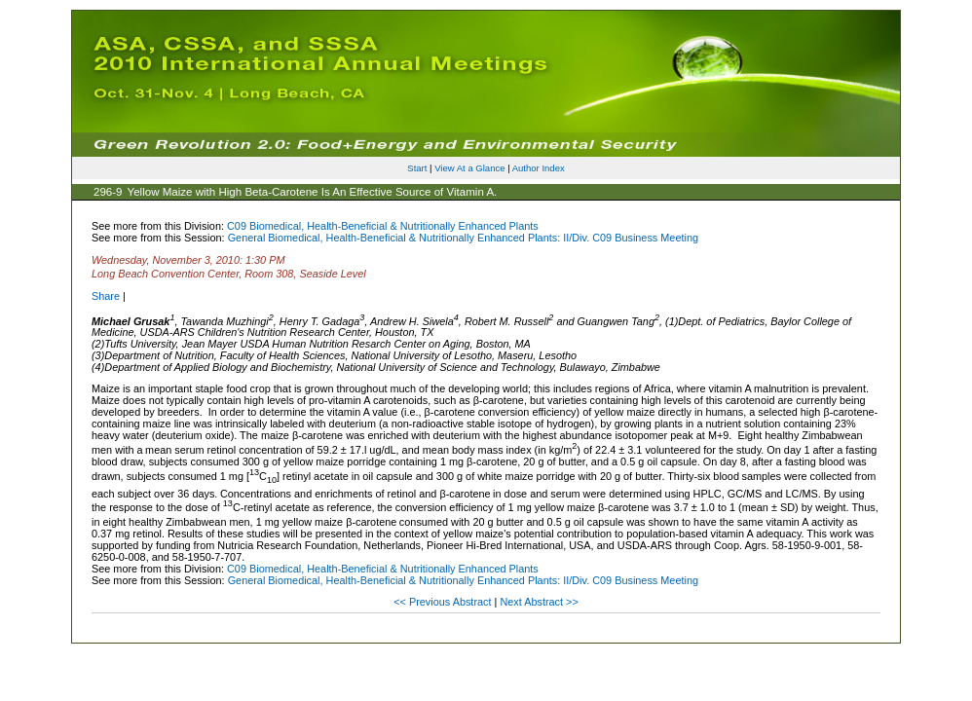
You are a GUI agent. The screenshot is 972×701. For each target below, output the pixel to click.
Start (417, 168)
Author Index (538, 168)
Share (106, 296)
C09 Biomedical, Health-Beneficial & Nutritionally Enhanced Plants (383, 226)
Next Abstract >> (539, 602)
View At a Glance (469, 168)
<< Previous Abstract (443, 602)
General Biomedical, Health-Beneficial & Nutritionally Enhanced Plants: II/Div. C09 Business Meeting (463, 237)
